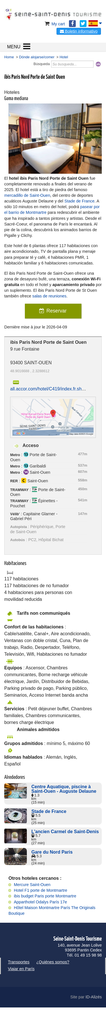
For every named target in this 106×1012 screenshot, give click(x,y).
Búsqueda (41, 64)
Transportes (18, 962)
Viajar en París (21, 969)
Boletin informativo (79, 31)
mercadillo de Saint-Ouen (27, 195)
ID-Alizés (93, 997)
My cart (54, 24)
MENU (13, 46)
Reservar (56, 311)
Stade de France (79, 201)
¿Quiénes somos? (52, 962)
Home (9, 57)
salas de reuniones (49, 296)
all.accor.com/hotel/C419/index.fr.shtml (49, 388)
